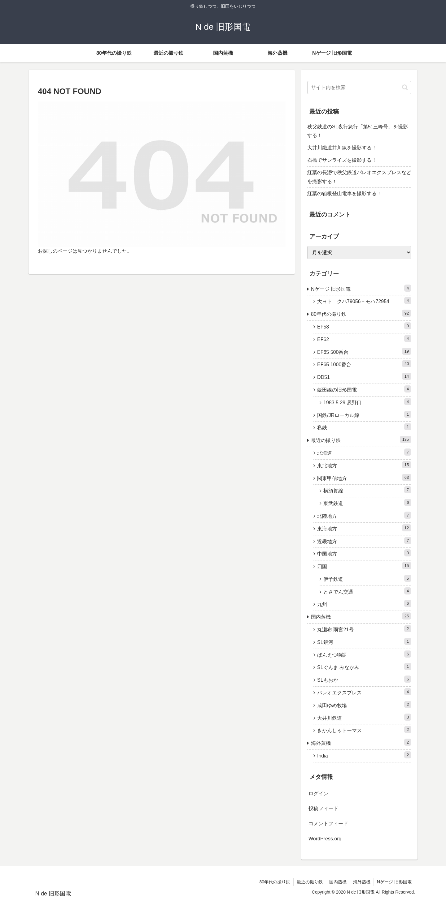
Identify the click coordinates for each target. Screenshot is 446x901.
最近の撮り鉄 (310, 881)
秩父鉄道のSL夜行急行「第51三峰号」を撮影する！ (357, 131)
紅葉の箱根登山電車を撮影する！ (344, 193)
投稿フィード (323, 808)
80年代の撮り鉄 (274, 881)
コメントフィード (328, 823)
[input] (359, 87)
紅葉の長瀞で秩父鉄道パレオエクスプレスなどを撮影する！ (359, 177)
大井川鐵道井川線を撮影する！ (342, 147)
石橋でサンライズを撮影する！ (342, 160)
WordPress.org (324, 838)
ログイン (318, 793)
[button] (405, 87)
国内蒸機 (338, 881)
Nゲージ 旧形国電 (394, 881)
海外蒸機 (361, 881)
